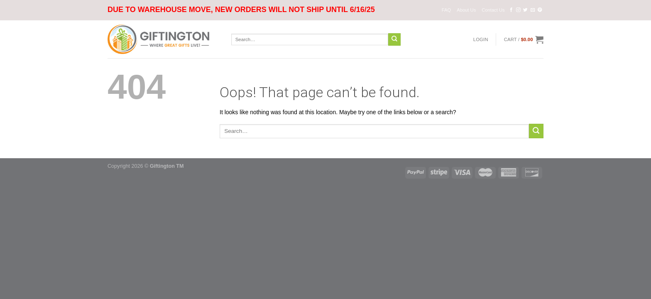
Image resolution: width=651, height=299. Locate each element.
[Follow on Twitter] (525, 9)
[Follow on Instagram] (518, 9)
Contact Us (493, 9)
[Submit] (394, 39)
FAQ (446, 9)
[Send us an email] (533, 9)
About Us (466, 9)
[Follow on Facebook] (511, 9)
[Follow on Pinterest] (540, 9)
